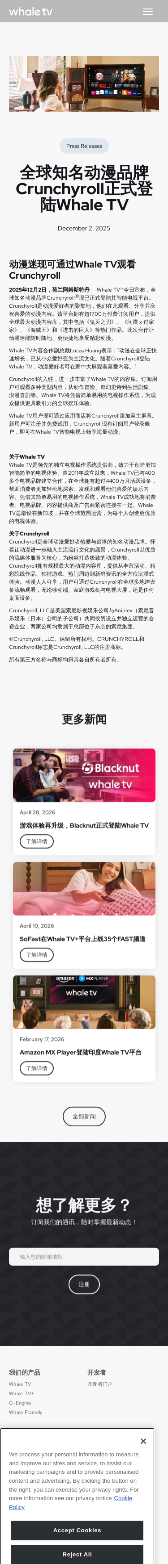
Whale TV (20, 1384)
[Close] (143, 1459)
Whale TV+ (21, 1393)
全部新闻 (84, 1123)
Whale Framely (25, 1412)
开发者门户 (99, 1384)
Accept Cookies (77, 1548)
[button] (148, 11)
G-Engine (20, 1403)
